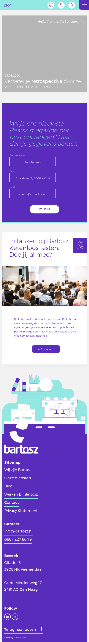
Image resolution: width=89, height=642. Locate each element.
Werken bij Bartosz (21, 494)
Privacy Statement (21, 510)
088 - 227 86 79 (18, 539)
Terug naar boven (20, 629)
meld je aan (44, 349)
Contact (11, 502)
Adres (12, 171)
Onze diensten (17, 477)
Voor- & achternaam (18, 155)
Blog (8, 486)
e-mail (12, 187)
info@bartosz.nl (18, 531)
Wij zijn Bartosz (18, 469)
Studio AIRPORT (20, 638)
